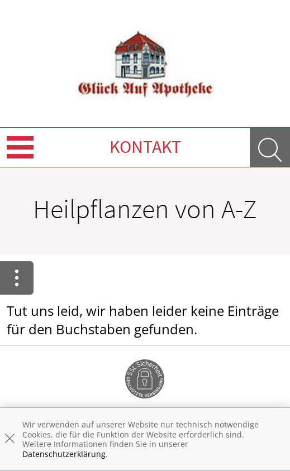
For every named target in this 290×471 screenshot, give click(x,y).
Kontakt (145, 147)
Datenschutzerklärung (64, 454)
